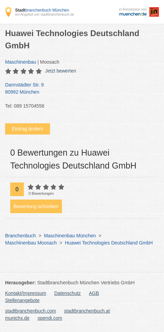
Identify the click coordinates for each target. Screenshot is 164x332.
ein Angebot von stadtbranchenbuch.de (44, 14)
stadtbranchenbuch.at (87, 311)
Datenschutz (67, 293)
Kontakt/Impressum (25, 293)
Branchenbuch (20, 235)
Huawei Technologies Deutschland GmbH (109, 243)
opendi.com (49, 318)
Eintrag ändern (27, 128)
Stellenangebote (22, 300)
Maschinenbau (20, 62)
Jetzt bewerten (60, 71)
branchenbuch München (42, 10)
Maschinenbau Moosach (31, 243)
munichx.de (17, 318)
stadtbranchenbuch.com (30, 311)
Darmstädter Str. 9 (78, 89)
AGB (94, 293)
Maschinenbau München (70, 235)
